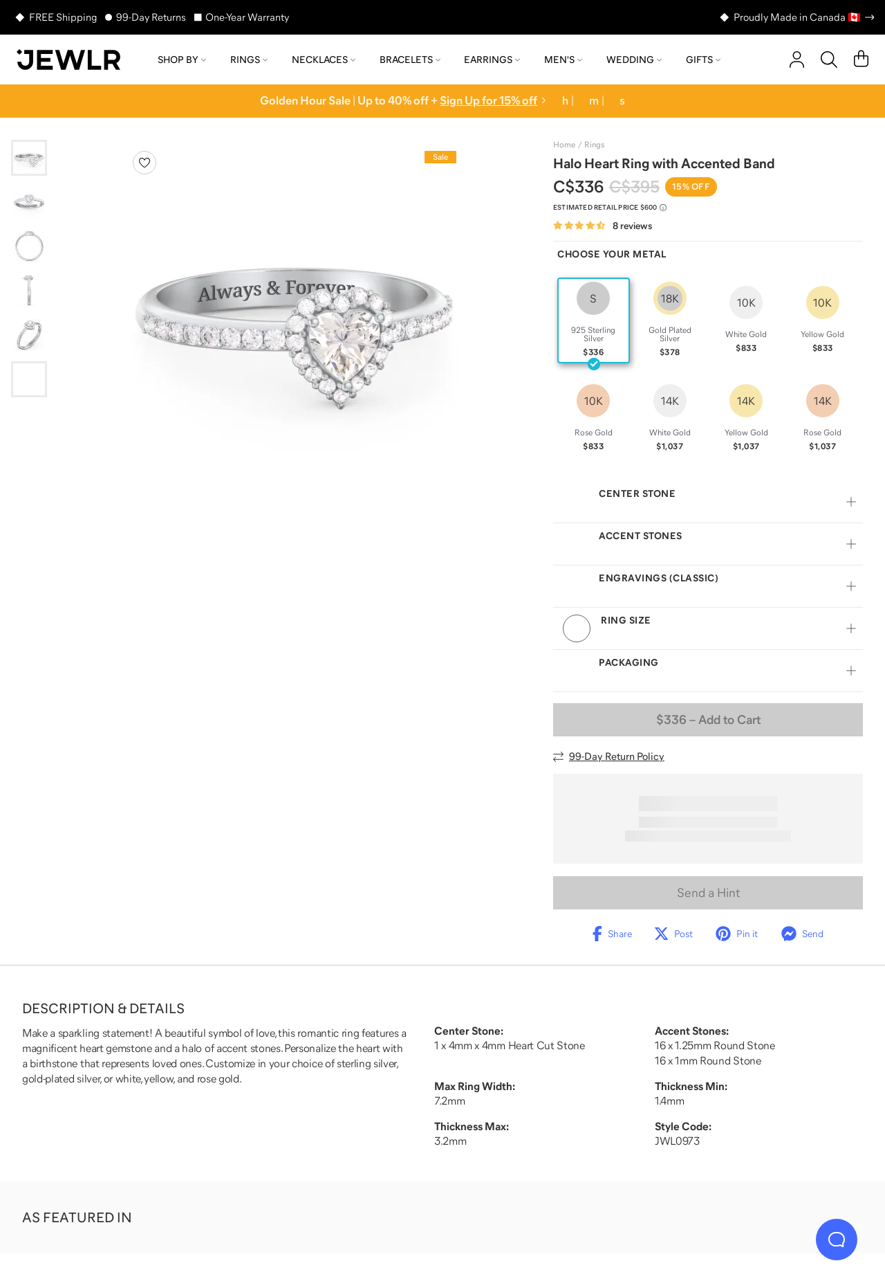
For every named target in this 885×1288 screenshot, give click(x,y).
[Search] (829, 59)
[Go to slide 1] (29, 158)
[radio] (593, 320)
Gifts (703, 59)
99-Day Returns (151, 17)
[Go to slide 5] (29, 335)
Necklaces (323, 59)
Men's (563, 59)
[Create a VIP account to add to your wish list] (144, 162)
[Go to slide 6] (29, 379)
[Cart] (861, 59)
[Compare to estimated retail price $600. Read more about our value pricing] (610, 207)
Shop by (182, 59)
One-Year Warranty (247, 17)
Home (564, 144)
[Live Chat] (836, 1239)
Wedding (634, 59)
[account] (797, 59)
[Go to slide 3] (29, 246)
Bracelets (410, 59)
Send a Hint (708, 893)
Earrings (492, 59)
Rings (249, 59)
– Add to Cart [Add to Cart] (708, 720)
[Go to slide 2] (29, 202)
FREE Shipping (63, 17)
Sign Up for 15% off (488, 101)
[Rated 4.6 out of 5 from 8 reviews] (602, 226)
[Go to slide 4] (29, 291)
